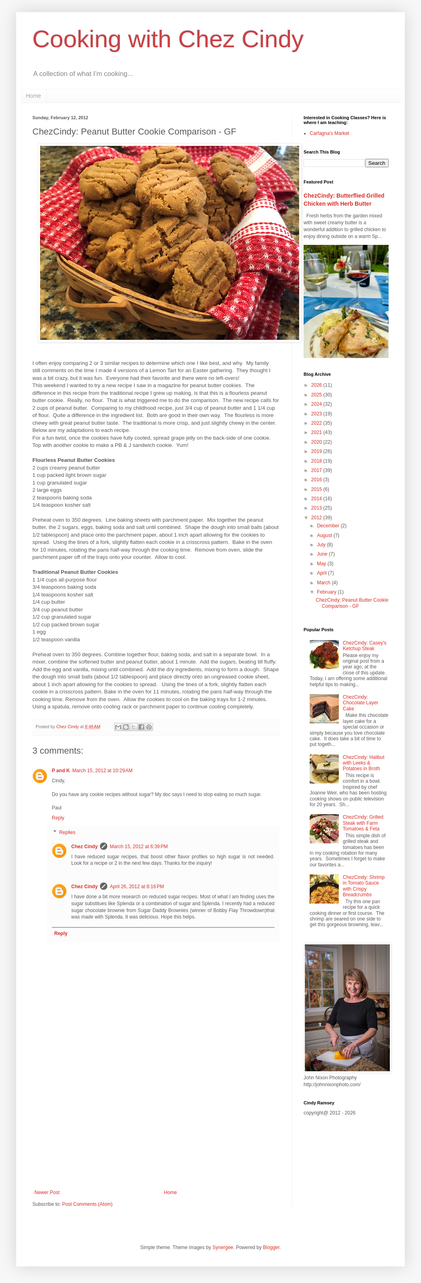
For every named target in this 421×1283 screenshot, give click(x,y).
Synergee (223, 1247)
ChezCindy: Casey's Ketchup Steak (365, 645)
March (324, 583)
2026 (317, 385)
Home (33, 96)
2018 (317, 461)
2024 (317, 404)
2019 (317, 451)
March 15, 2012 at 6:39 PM (139, 846)
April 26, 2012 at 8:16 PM (137, 886)
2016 (317, 479)
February (327, 592)
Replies (67, 832)
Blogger (271, 1247)
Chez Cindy (84, 846)
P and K (61, 770)
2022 (317, 423)
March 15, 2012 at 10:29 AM (102, 770)
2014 (317, 498)
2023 (317, 414)
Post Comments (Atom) (87, 1204)
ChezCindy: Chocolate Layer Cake (360, 703)
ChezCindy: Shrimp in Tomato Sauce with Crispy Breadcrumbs (364, 885)
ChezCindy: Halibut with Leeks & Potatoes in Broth (364, 763)
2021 (317, 432)
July (322, 545)
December (329, 526)
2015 (317, 489)
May (322, 564)
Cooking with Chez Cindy (168, 39)
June (323, 554)
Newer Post (47, 1192)
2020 (317, 442)
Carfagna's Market (329, 133)
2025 (317, 395)
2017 (317, 470)
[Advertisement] (155, 1123)
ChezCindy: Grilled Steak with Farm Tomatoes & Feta (363, 823)
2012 (317, 517)
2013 (317, 508)
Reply (58, 818)
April (322, 573)
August (325, 535)
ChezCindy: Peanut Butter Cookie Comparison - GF (352, 603)
